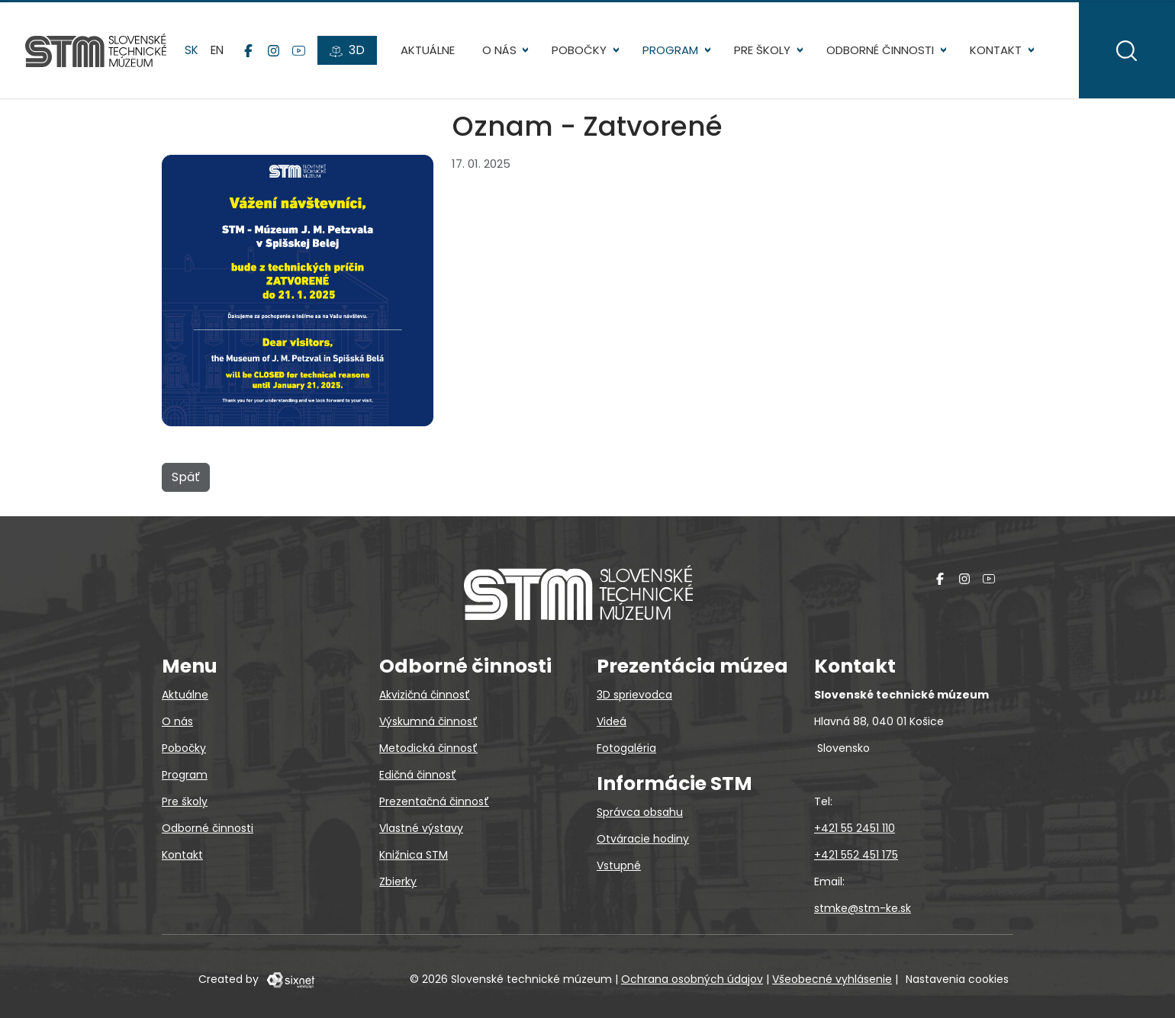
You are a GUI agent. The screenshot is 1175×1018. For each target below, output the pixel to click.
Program (664, 53)
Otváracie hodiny (643, 838)
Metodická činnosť (428, 748)
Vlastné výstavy (421, 828)
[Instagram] (275, 54)
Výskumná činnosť (428, 721)
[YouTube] (301, 54)
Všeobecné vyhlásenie (832, 979)
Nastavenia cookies (957, 979)
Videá (611, 721)
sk (194, 53)
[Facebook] (250, 54)
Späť (186, 483)
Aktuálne (421, 53)
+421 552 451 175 (856, 854)
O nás (492, 53)
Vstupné (619, 865)
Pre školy (756, 53)
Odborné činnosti (873, 53)
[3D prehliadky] (349, 54)
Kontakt (989, 53)
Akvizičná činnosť (424, 694)
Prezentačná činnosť (434, 801)
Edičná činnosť (417, 774)
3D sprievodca (634, 694)
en (219, 53)
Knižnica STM (413, 854)
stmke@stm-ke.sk (862, 908)
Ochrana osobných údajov (692, 979)
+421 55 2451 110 (854, 828)
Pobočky (573, 53)
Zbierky (398, 881)
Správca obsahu (640, 812)
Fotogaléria (626, 748)
